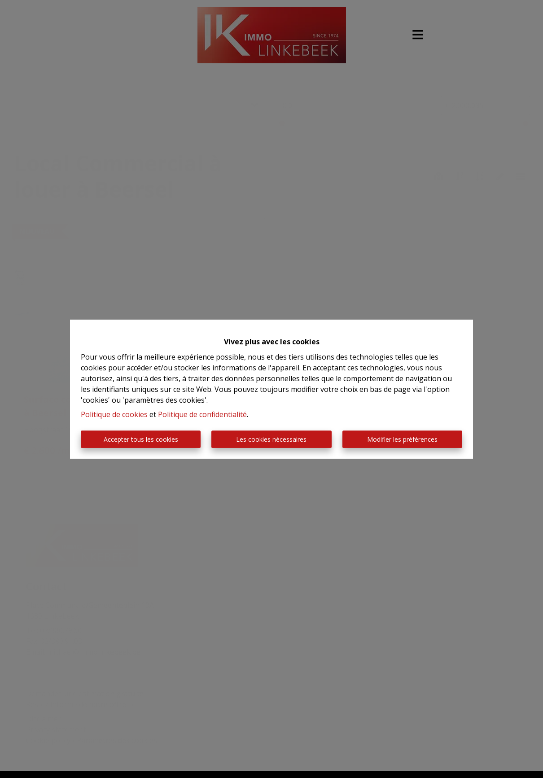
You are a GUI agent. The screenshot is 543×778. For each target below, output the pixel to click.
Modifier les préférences (402, 439)
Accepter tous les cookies (141, 439)
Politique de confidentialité (202, 414)
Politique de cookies (114, 414)
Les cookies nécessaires (271, 439)
